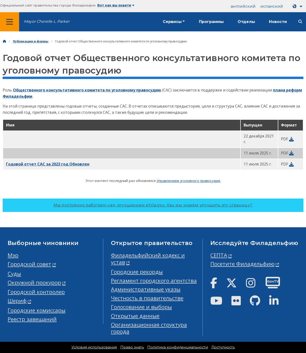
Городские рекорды (137, 271)
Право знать (132, 347)
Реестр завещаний (32, 319)
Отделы (246, 21)
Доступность (223, 347)
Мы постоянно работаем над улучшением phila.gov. (153, 205)
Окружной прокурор (34, 282)
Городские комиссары (37, 310)
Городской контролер (36, 292)
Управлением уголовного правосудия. (189, 180)
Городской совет (29, 264)
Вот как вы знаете (115, 5)
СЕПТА (218, 255)
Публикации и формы (30, 41)
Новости (278, 21)
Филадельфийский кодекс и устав (148, 258)
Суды (14, 273)
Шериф (17, 300)
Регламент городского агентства (154, 280)
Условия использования (94, 347)
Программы (211, 21)
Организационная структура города (149, 328)
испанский (271, 6)
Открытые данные (135, 315)
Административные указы (145, 289)
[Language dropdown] (298, 6)
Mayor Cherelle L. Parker (47, 21)
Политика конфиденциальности (177, 347)
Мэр (13, 255)
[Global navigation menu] (9, 21)
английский (243, 6)
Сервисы (172, 21)
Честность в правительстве (147, 298)
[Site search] (300, 22)
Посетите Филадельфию (242, 264)
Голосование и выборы (141, 307)
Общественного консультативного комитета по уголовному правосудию (87, 90)
